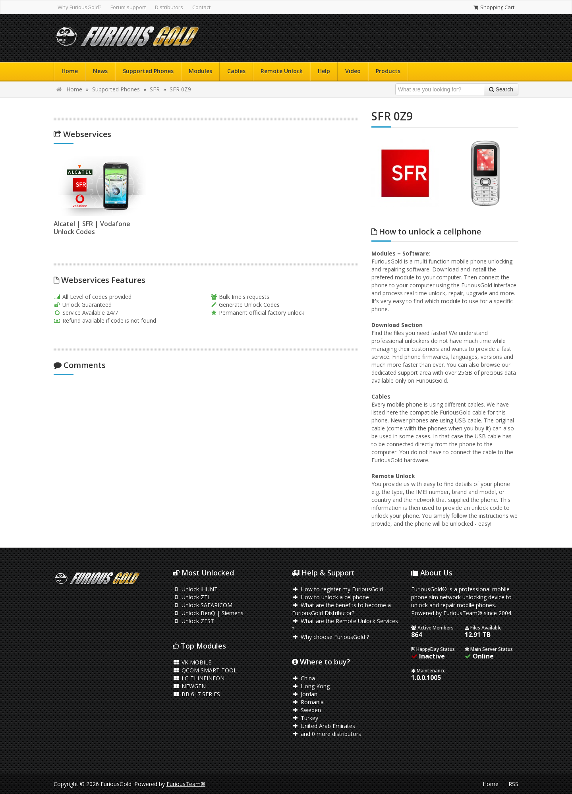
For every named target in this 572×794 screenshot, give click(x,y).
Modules (200, 71)
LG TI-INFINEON (198, 678)
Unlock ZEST (193, 621)
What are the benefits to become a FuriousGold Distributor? (341, 609)
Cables (236, 71)
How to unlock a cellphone (330, 597)
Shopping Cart (493, 7)
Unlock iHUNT (195, 589)
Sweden (306, 710)
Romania (308, 702)
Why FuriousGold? (79, 7)
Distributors (169, 7)
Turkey (305, 718)
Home (70, 71)
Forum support (128, 7)
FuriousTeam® (185, 784)
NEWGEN (189, 686)
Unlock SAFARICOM (202, 605)
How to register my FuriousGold (337, 589)
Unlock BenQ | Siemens (208, 613)
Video (353, 71)
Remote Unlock (282, 71)
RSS (513, 784)
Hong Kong (311, 686)
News (100, 71)
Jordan (304, 694)
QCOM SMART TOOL (205, 670)
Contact (201, 7)
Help (324, 71)
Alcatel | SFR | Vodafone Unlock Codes (92, 227)
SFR (155, 89)
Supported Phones (148, 71)
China (303, 678)
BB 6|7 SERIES (196, 694)
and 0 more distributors (326, 734)
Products (388, 71)
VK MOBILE (192, 662)
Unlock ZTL (192, 597)
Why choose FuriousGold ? (330, 637)
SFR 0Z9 (180, 89)
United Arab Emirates (323, 726)
